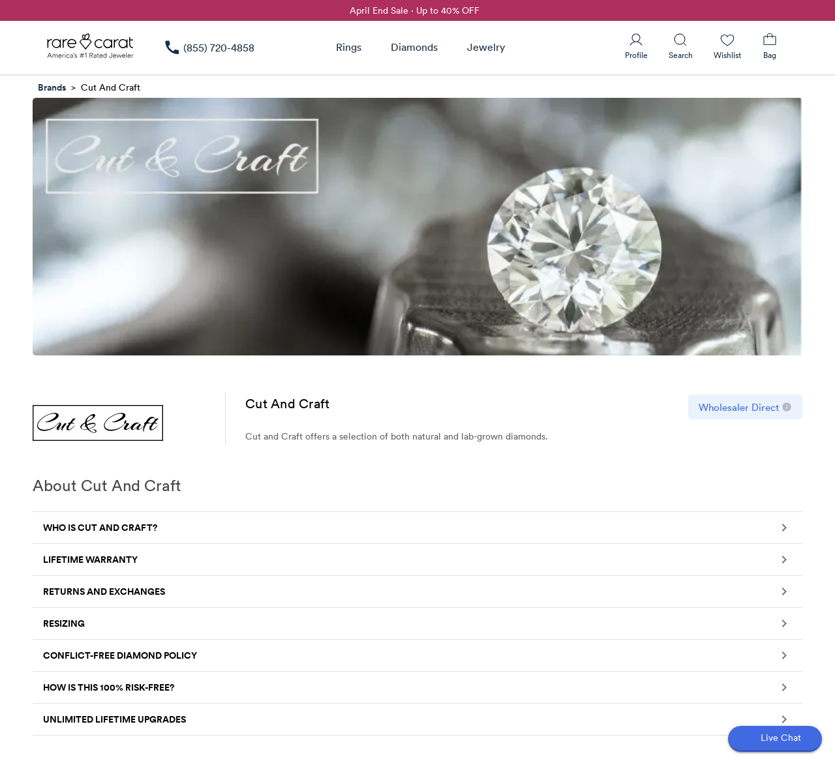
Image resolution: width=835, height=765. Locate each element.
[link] (209, 47)
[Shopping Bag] (769, 46)
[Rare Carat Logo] (90, 49)
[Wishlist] (727, 46)
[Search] (681, 46)
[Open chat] (775, 739)
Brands (52, 87)
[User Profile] (636, 46)
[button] (417, 527)
